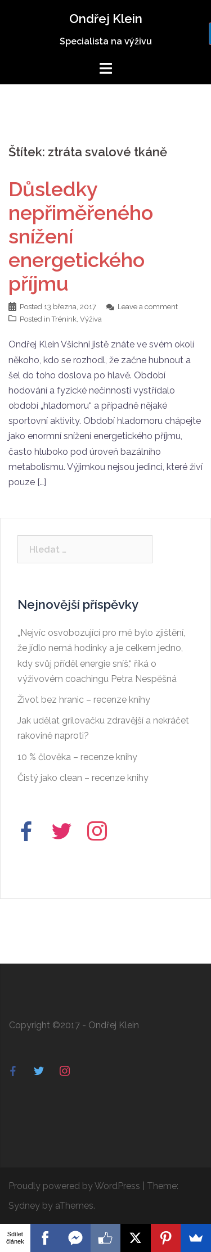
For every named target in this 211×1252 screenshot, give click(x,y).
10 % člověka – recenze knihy (77, 757)
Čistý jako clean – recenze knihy (83, 777)
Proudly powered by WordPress (74, 1186)
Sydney (24, 1205)
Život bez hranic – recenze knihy (83, 699)
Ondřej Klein (105, 18)
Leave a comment (148, 306)
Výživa (91, 319)
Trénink (64, 319)
